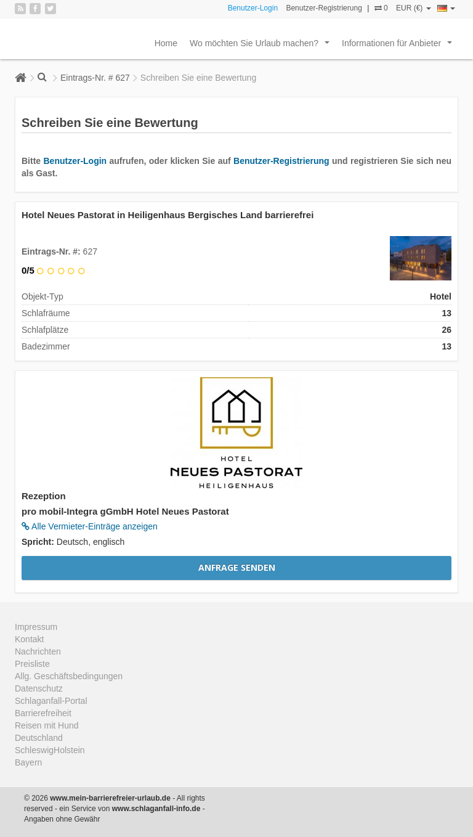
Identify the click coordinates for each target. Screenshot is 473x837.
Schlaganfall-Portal (51, 701)
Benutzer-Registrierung (324, 8)
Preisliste (32, 664)
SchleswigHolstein (50, 750)
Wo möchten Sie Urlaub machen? (262, 46)
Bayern (28, 762)
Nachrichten (38, 651)
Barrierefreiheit (43, 713)
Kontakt (29, 639)
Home (166, 43)
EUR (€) (413, 8)
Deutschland (39, 738)
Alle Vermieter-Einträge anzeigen (90, 526)
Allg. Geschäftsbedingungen (69, 676)
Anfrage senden (236, 567)
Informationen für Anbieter (399, 46)
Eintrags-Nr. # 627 (95, 78)
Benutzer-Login (253, 8)
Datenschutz (39, 688)
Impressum (36, 627)
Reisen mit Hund (47, 725)
